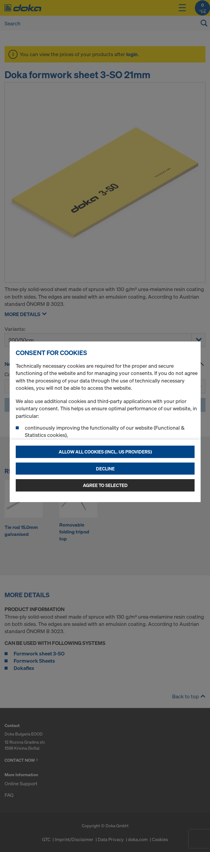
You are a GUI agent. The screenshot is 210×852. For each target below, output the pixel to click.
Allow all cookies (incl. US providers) (105, 452)
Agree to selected (105, 485)
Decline (105, 469)
